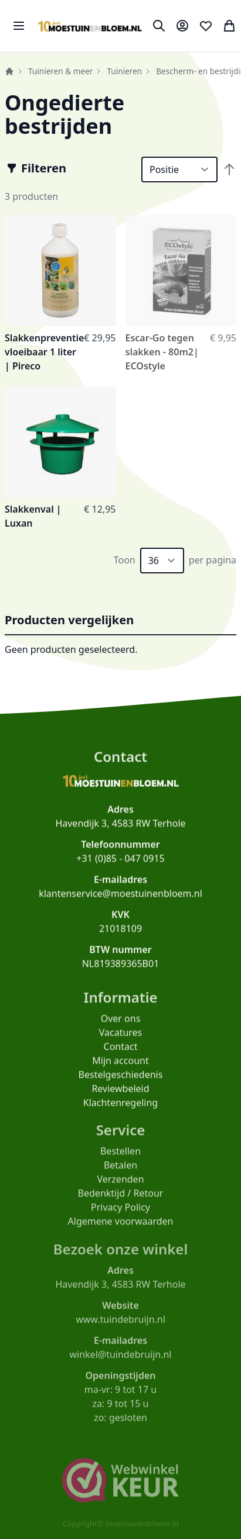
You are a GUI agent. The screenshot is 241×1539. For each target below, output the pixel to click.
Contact (121, 1050)
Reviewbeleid (120, 1092)
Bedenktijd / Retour (121, 1198)
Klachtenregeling (120, 1106)
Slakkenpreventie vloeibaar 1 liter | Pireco (44, 351)
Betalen (120, 1170)
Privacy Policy (120, 1212)
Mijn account (120, 1064)
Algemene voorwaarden (121, 1226)
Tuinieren (124, 71)
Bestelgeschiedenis (121, 1078)
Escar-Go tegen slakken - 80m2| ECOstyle (162, 351)
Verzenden (120, 1184)
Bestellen (120, 1156)
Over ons (121, 1022)
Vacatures (120, 1036)
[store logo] (90, 26)
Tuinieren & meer (60, 71)
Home (9, 71)
